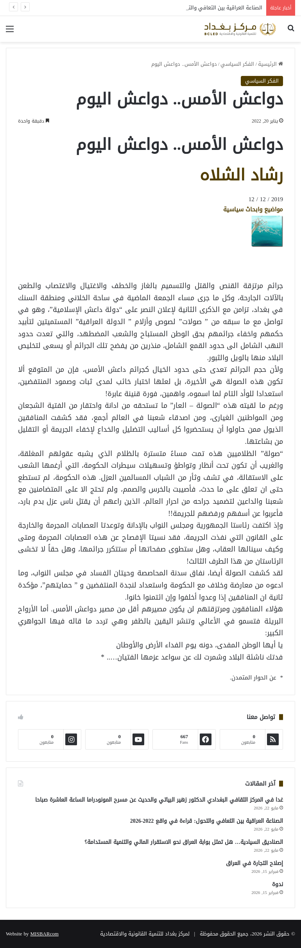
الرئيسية (270, 64)
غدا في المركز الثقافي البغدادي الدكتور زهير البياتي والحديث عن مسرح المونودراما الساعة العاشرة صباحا (159, 800)
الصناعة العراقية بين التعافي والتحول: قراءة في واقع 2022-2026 (206, 821)
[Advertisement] (220, 265)
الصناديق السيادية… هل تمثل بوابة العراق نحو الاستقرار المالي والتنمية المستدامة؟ (183, 842)
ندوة (277, 884)
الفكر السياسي (237, 64)
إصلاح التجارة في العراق (254, 863)
